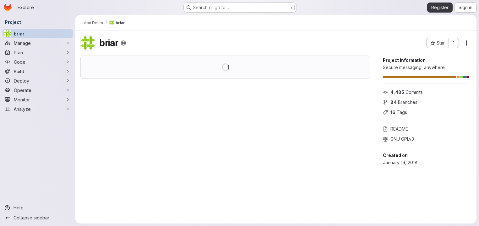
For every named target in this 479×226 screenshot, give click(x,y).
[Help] (38, 207)
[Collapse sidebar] (38, 217)
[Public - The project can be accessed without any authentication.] (123, 43)
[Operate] (38, 90)
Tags (395, 112)
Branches (400, 102)
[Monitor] (38, 99)
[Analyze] (38, 109)
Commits (403, 92)
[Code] (38, 61)
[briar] (38, 33)
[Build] (38, 71)
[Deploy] (38, 80)
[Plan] (38, 52)
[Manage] (38, 43)
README (395, 129)
